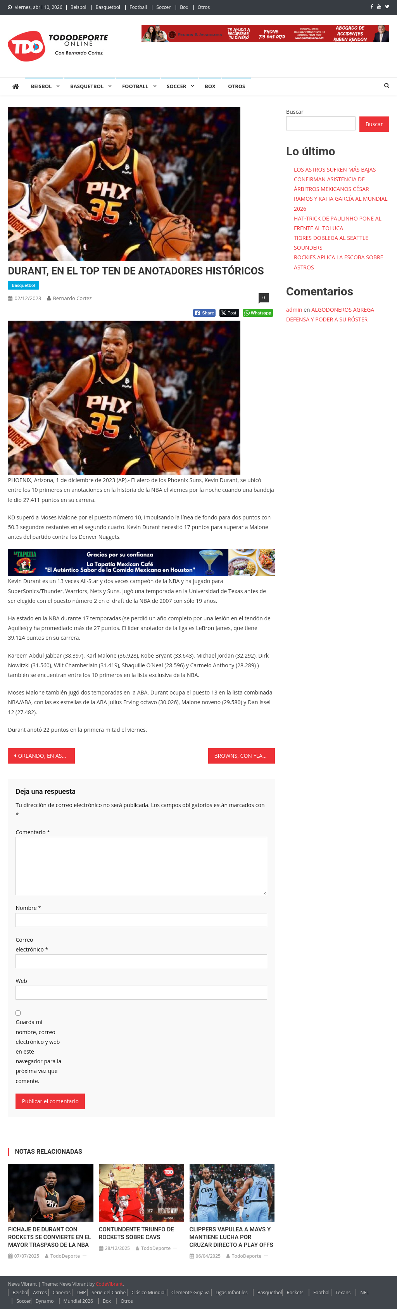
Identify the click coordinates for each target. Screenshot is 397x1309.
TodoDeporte (65, 1256)
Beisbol (78, 7)
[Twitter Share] (229, 313)
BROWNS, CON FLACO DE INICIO (244, 755)
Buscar (295, 111)
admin (294, 309)
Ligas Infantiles (232, 1292)
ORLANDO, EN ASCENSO (46, 755)
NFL (364, 1292)
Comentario (33, 832)
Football (138, 7)
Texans (342, 1292)
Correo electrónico (32, 944)
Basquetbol (108, 7)
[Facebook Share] (204, 313)
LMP (81, 1292)
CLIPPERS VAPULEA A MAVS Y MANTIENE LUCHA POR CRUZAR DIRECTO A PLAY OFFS (231, 1237)
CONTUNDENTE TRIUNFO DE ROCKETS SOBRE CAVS (136, 1233)
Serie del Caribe (109, 1292)
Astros (40, 1292)
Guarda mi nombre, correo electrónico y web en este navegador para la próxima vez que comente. (38, 1051)
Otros (204, 7)
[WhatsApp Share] (258, 313)
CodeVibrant (109, 1284)
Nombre (28, 907)
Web (21, 980)
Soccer (163, 7)
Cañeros (62, 1292)
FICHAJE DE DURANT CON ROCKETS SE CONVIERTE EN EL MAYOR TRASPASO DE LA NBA (49, 1237)
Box (184, 7)
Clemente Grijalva (190, 1292)
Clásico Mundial (148, 1292)
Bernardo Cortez (72, 298)
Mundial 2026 (78, 1301)
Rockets (295, 1292)
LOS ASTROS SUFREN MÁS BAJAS (335, 169)
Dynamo (44, 1301)
